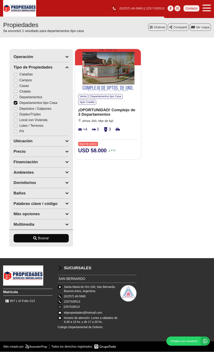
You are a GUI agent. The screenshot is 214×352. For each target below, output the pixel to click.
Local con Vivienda (24, 120)
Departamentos (21, 97)
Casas (15, 86)
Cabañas (17, 74)
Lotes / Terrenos (22, 126)
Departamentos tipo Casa (29, 103)
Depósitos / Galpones (26, 109)
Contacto (191, 8)
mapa (200, 27)
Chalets (15, 92)
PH (12, 131)
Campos (16, 80)
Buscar (35, 238)
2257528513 (72, 307)
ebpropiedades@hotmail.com (83, 312)
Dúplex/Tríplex (21, 114)
